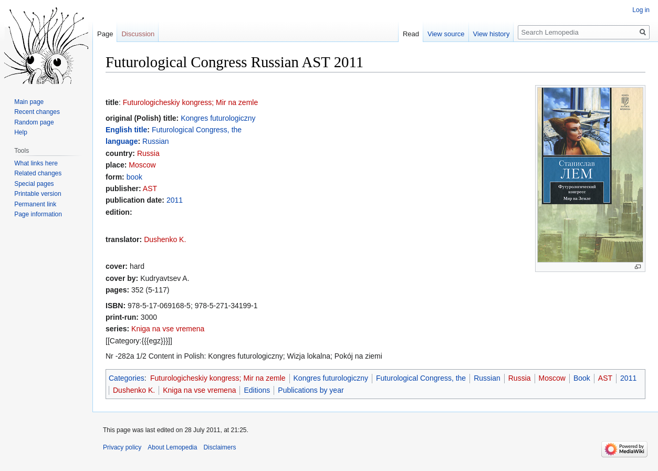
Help (20, 132)
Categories (126, 378)
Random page (34, 122)
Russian (155, 141)
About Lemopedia (172, 447)
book (134, 177)
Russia (148, 153)
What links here (36, 163)
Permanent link (35, 204)
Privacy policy (122, 447)
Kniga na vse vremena (167, 329)
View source (446, 34)
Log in (641, 10)
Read (411, 34)
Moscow (142, 165)
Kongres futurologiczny (218, 118)
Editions (257, 390)
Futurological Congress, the (197, 129)
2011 (174, 200)
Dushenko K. (165, 239)
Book (581, 378)
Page (105, 34)
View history (491, 34)
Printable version (37, 193)
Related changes (37, 173)
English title (126, 129)
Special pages (34, 183)
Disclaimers (219, 447)
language (122, 141)
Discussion (137, 34)
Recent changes (37, 112)
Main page (29, 102)
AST (150, 188)
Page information (38, 214)
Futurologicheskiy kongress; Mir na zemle (190, 102)
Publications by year (310, 390)
